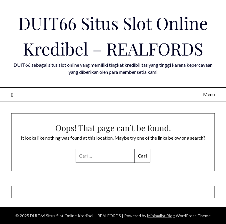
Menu (209, 94)
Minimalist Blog (161, 215)
